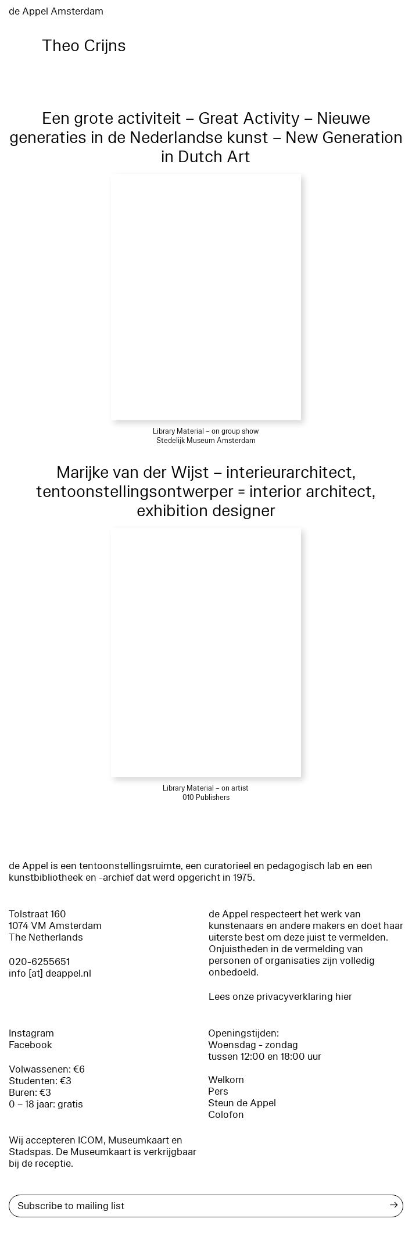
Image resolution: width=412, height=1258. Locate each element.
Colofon (226, 1114)
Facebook (30, 1045)
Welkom (226, 1080)
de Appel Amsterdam (56, 11)
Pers (218, 1091)
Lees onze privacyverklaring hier (280, 996)
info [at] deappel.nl (50, 973)
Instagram (31, 1033)
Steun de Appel (242, 1103)
